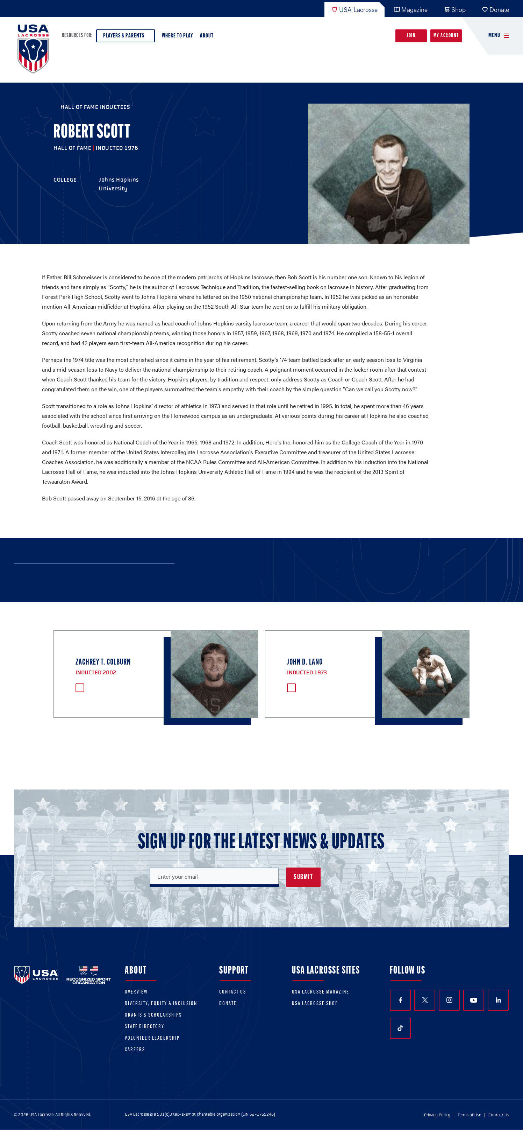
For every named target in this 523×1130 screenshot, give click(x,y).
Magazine (411, 9)
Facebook (400, 1000)
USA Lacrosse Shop (315, 1003)
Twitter (424, 1000)
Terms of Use (469, 1115)
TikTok (400, 1028)
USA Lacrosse (354, 9)
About (208, 37)
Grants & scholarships (153, 1015)
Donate (495, 9)
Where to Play (177, 36)
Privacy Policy (437, 1115)
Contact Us (232, 992)
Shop (455, 9)
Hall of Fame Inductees (95, 107)
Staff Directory (144, 1027)
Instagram (449, 1000)
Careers (135, 1050)
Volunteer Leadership (152, 1038)
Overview (136, 992)
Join (411, 35)
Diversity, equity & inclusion (161, 1003)
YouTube (473, 1000)
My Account (446, 35)
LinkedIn (498, 1000)
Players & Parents (125, 37)
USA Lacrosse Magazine (320, 992)
